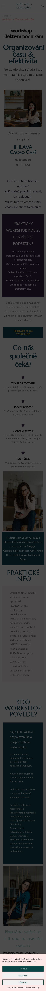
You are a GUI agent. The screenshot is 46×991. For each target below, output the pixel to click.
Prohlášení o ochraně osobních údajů (28, 988)
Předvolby (23, 982)
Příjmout (23, 969)
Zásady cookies (11, 988)
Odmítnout (23, 975)
